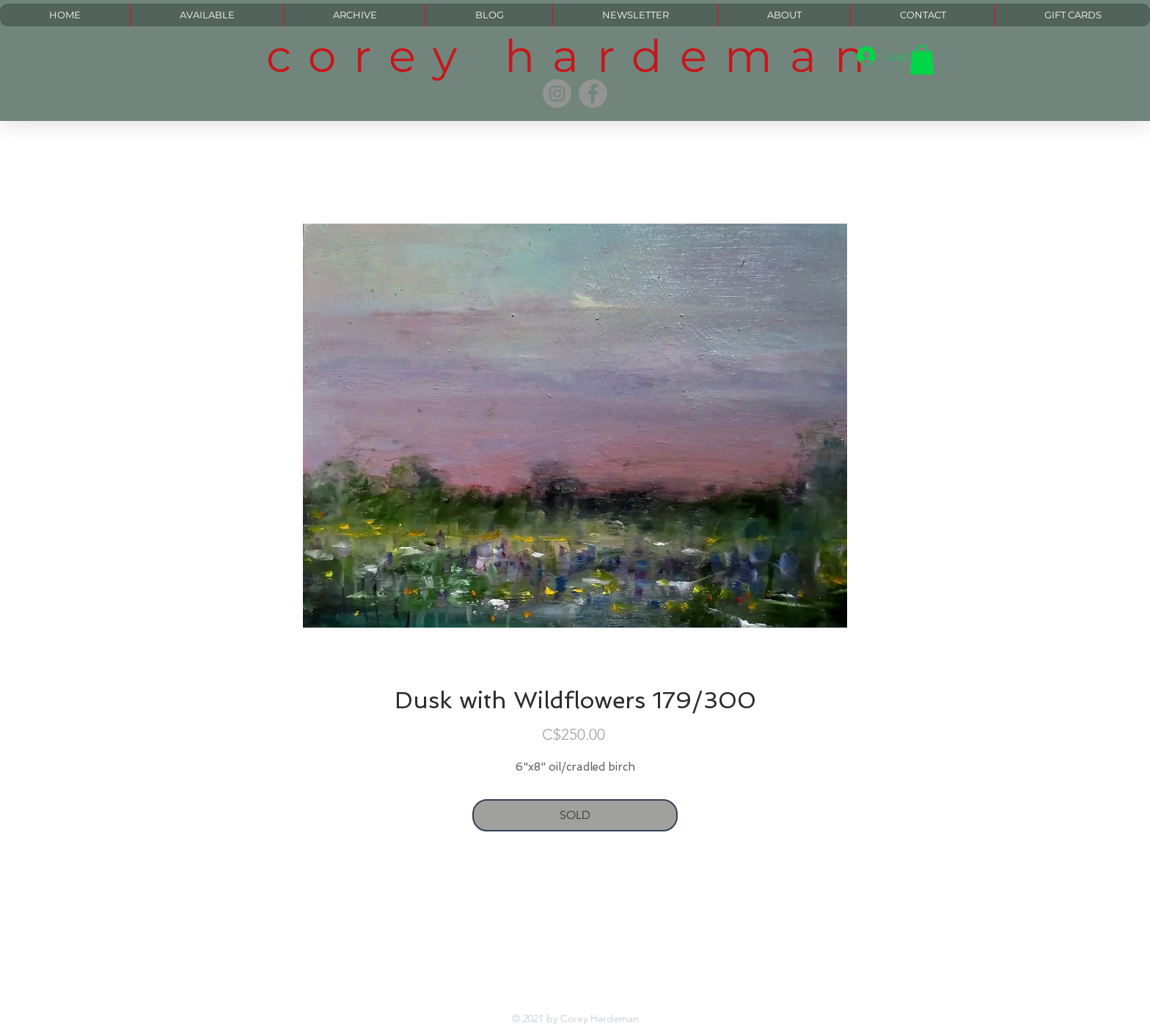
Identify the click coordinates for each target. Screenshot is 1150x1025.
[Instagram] (557, 93)
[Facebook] (593, 93)
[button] (921, 60)
